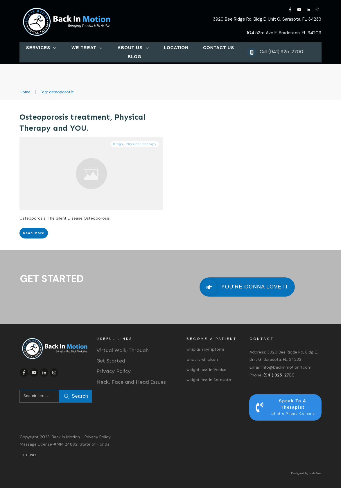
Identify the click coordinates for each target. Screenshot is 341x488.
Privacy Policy (113, 371)
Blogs (118, 144)
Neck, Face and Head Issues (131, 382)
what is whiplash (202, 359)
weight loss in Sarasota (208, 379)
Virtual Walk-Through (122, 350)
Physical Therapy (141, 144)
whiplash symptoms (205, 349)
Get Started (110, 361)
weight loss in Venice (206, 369)
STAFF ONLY (28, 455)
